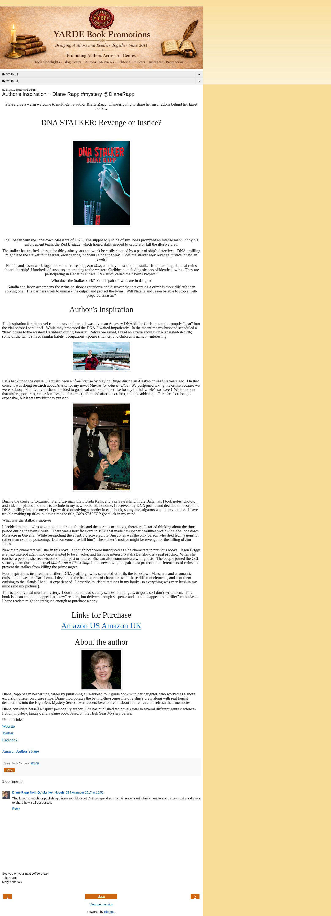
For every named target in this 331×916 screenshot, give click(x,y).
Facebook (10, 740)
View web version (101, 904)
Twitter (8, 733)
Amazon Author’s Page (20, 751)
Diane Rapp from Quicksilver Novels (38, 792)
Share (9, 770)
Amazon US (80, 625)
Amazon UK (122, 625)
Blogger (109, 911)
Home (101, 896)
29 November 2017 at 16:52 (84, 792)
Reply (16, 808)
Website (8, 726)
